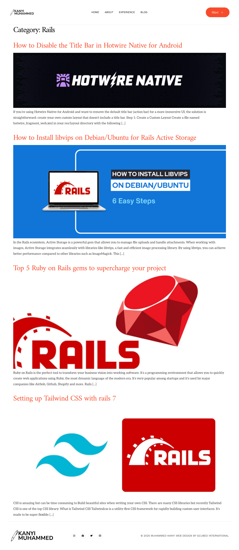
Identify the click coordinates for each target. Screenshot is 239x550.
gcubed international (213, 535)
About (109, 12)
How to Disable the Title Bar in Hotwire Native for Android (97, 45)
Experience (127, 12)
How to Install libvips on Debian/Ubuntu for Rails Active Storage (104, 137)
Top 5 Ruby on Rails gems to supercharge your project (89, 268)
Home (95, 12)
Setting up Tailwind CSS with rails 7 (64, 398)
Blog (143, 12)
